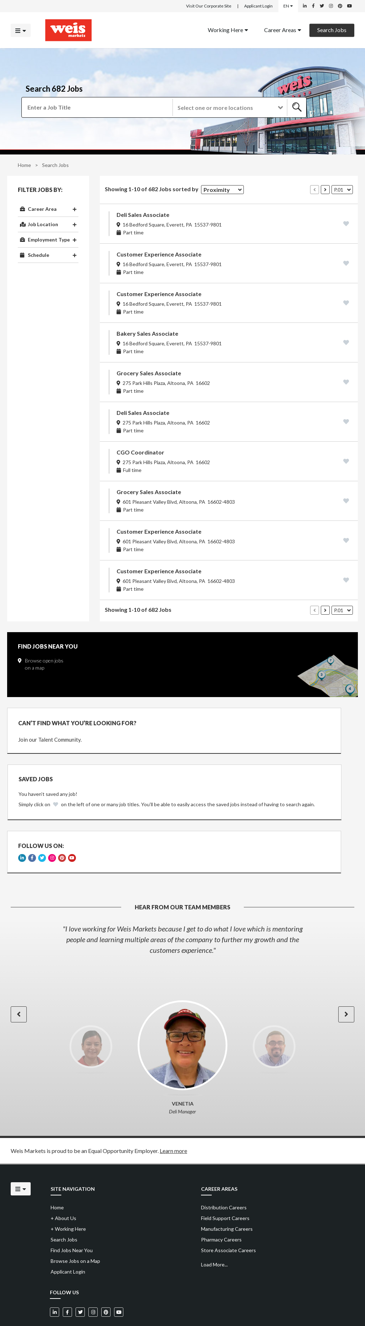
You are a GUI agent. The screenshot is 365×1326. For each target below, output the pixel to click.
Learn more (173, 1111)
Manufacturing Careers (227, 1189)
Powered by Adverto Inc (331, 1305)
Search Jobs (331, 29)
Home (24, 165)
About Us (63, 1178)
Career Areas (282, 29)
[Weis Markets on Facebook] (313, 6)
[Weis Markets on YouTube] (349, 6)
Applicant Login (258, 6)
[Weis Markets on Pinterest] (340, 6)
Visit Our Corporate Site (208, 6)
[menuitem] (228, 30)
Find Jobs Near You (72, 1211)
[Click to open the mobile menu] (21, 30)
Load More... (214, 1225)
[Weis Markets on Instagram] (331, 6)
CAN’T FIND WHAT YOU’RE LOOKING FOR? (77, 723)
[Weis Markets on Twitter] (322, 6)
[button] (229, 107)
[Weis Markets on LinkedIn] (305, 6)
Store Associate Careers (228, 1211)
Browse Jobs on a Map (75, 1221)
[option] (182, 900)
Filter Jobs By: (40, 190)
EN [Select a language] (288, 6)
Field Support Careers (225, 1178)
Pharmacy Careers (221, 1200)
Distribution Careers (224, 1168)
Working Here (228, 29)
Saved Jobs (216, 722)
